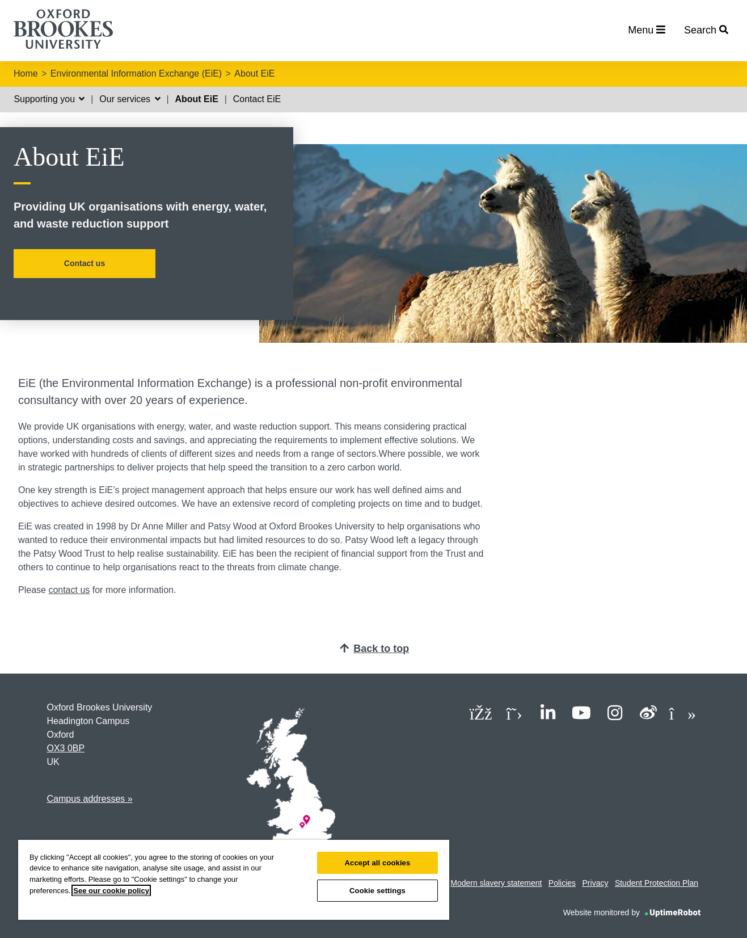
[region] (233, 880)
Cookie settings (377, 890)
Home (26, 73)
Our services (129, 99)
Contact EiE (257, 99)
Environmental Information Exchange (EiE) (136, 73)
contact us (69, 590)
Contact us (84, 263)
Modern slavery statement (496, 882)
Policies (562, 882)
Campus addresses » (90, 799)
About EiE (254, 73)
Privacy (596, 882)
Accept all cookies (378, 863)
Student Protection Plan (656, 882)
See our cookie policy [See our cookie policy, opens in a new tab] (111, 890)
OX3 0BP (66, 748)
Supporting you (49, 99)
